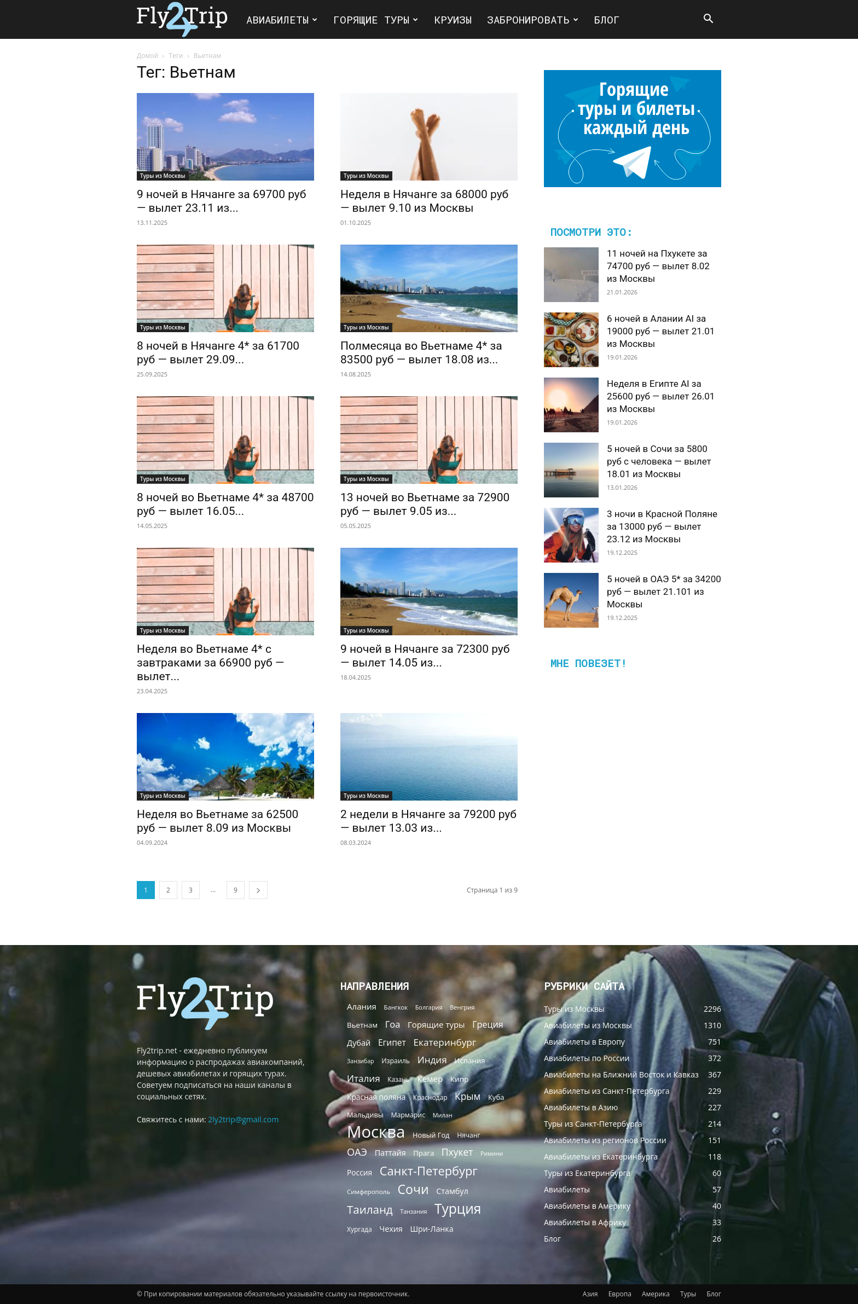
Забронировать (532, 19)
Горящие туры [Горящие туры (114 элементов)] (436, 1024)
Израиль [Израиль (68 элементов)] (395, 1060)
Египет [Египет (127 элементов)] (392, 1042)
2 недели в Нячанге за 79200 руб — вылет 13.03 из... (428, 821)
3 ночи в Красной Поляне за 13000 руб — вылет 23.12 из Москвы (662, 526)
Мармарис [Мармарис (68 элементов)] (408, 1115)
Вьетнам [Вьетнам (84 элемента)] (362, 1025)
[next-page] (258, 890)
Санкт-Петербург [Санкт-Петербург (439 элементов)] (429, 1171)
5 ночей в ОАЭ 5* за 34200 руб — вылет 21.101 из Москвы (664, 591)
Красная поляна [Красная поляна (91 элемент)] (376, 1097)
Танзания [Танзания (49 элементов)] (413, 1211)
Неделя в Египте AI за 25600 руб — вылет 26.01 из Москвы (661, 396)
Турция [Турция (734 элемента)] (457, 1208)
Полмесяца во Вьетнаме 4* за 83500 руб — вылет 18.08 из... (421, 352)
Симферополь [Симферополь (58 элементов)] (368, 1191)
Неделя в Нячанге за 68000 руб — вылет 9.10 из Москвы (424, 201)
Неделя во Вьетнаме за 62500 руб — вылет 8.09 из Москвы (217, 821)
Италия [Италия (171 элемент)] (363, 1078)
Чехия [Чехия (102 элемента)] (391, 1229)
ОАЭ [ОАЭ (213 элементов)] (357, 1152)
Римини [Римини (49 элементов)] (491, 1153)
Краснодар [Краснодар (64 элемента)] (430, 1097)
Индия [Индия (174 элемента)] (432, 1059)
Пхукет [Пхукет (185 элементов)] (457, 1152)
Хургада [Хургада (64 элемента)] (359, 1229)
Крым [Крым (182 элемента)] (467, 1096)
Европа (619, 1294)
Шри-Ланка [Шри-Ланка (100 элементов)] (431, 1229)
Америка (656, 1294)
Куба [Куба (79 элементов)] (496, 1097)
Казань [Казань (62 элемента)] (398, 1079)
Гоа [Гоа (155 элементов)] (393, 1024)
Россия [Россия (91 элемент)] (359, 1172)
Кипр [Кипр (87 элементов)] (459, 1079)
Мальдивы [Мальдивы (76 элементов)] (365, 1115)
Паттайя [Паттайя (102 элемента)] (390, 1152)
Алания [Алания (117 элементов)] (361, 1006)
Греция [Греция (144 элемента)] (487, 1024)
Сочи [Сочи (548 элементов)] (413, 1189)
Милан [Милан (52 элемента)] (443, 1115)
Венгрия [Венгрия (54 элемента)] (462, 1007)
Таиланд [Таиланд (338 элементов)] (370, 1209)
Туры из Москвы (162, 175)
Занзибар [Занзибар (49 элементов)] (360, 1061)
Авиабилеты (281, 19)
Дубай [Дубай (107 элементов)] (358, 1042)
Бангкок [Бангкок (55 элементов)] (396, 1007)
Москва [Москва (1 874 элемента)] (376, 1132)
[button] (708, 20)
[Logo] (188, 19)
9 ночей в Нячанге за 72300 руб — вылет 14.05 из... (424, 655)
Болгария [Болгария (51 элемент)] (429, 1007)
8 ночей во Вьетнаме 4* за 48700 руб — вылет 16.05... (225, 504)
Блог (607, 19)
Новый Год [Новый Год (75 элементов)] (431, 1135)
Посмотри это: (591, 231)
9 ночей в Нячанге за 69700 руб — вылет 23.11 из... (221, 201)
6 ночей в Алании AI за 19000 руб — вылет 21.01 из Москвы (661, 331)
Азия (590, 1294)
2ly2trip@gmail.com (243, 1119)
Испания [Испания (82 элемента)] (469, 1060)
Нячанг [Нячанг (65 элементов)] (468, 1135)
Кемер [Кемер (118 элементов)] (430, 1078)
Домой (147, 55)
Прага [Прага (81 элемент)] (423, 1153)
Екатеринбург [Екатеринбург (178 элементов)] (444, 1042)
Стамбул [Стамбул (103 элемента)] (452, 1191)
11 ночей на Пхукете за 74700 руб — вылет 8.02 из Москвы (658, 266)
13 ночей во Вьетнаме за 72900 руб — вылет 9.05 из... (424, 504)
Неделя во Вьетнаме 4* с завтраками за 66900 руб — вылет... (210, 662)
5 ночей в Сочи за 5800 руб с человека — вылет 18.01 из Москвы (659, 461)
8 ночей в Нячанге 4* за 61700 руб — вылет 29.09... (218, 352)
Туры (688, 1294)
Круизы (453, 19)
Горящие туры (375, 19)
